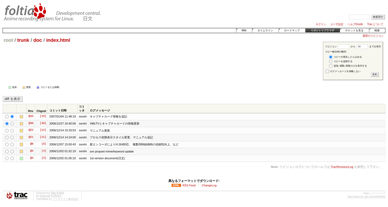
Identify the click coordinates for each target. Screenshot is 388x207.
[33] (43, 116)
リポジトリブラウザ (322, 30)
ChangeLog (209, 185)
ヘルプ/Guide (355, 24)
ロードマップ (292, 30)
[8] (43, 144)
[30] (43, 123)
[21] (43, 137)
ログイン (321, 24)
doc (37, 40)
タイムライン (265, 30)
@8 (31, 144)
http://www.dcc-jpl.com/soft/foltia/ (366, 196)
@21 (30, 137)
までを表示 (368, 46)
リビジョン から (340, 46)
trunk (23, 40)
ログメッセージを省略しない (343, 71)
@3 (31, 158)
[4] (43, 151)
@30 (30, 123)
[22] (43, 130)
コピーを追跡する (340, 61)
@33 (30, 116)
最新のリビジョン (373, 35)
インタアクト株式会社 (65, 199)
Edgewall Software (50, 195)
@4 (31, 151)
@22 (30, 130)
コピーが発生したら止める (345, 57)
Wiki (244, 30)
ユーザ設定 (336, 24)
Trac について (375, 24)
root (8, 40)
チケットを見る (354, 30)
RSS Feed (189, 185)
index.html (58, 40)
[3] (43, 158)
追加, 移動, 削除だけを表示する (348, 66)
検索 (377, 30)
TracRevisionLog (342, 166)
